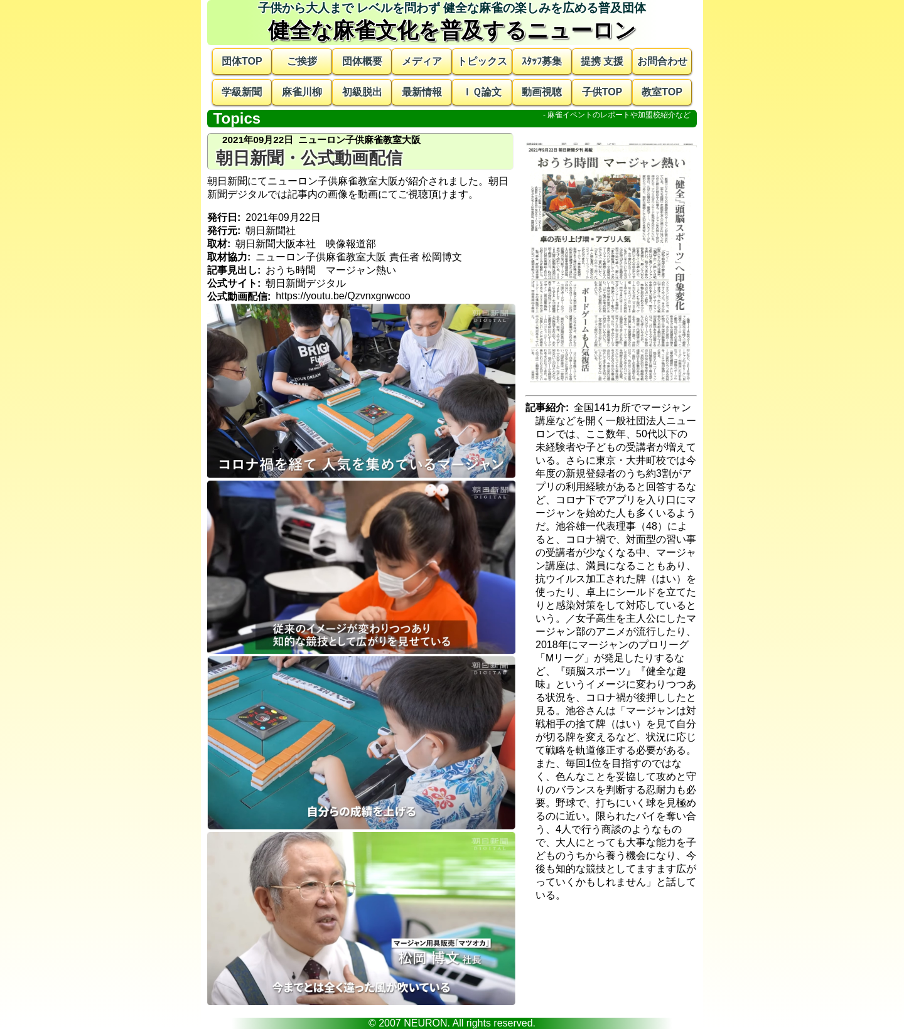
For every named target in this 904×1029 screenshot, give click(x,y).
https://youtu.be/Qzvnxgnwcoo (343, 296)
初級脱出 (362, 92)
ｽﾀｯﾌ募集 (542, 61)
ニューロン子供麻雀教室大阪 (321, 257)
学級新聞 (242, 92)
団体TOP (242, 61)
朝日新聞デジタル (306, 283)
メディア (422, 61)
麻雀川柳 (302, 92)
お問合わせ (662, 61)
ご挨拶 (302, 61)
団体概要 (362, 61)
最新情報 (422, 92)
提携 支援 (602, 61)
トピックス (482, 61)
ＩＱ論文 (482, 92)
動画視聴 (542, 92)
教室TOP (662, 92)
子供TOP (602, 92)
